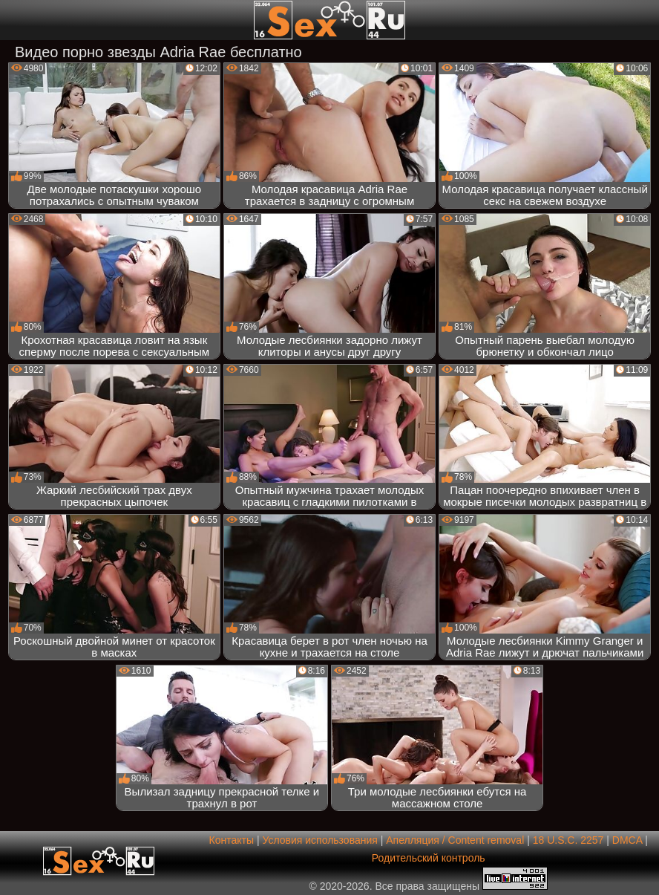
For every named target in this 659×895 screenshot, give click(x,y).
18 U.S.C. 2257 (568, 840)
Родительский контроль (428, 858)
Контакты (231, 840)
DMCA (627, 840)
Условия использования (319, 840)
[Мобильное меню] (13, 20)
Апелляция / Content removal (455, 840)
